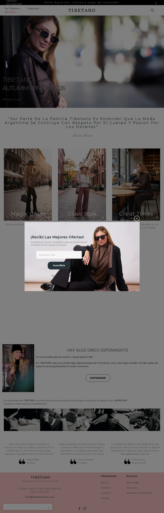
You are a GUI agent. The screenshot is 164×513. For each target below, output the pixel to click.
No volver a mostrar (61, 276)
